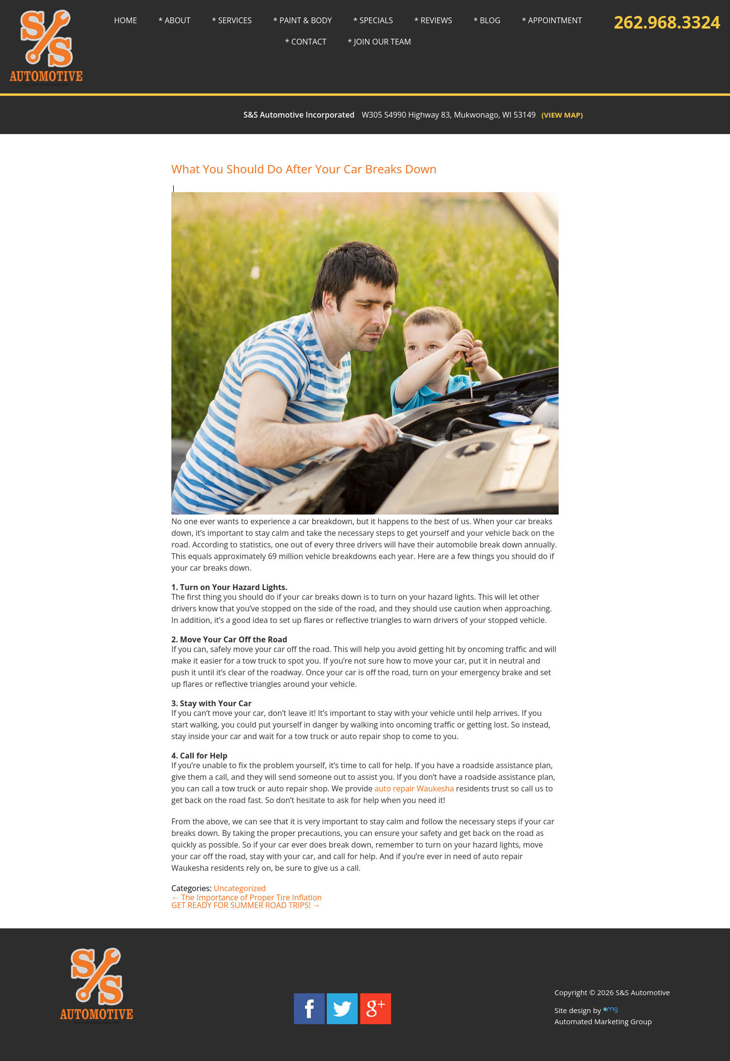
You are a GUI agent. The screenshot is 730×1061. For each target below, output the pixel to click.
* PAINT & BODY (302, 20)
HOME (125, 20)
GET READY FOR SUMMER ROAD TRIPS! (245, 905)
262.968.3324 (667, 22)
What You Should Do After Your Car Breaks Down (304, 169)
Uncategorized (240, 888)
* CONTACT (305, 41)
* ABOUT (174, 20)
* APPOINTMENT (552, 20)
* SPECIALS (373, 20)
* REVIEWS (433, 20)
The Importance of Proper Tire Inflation (246, 897)
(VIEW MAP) (559, 115)
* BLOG (487, 20)
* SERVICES (232, 20)
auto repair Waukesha (414, 788)
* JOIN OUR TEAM (379, 41)
